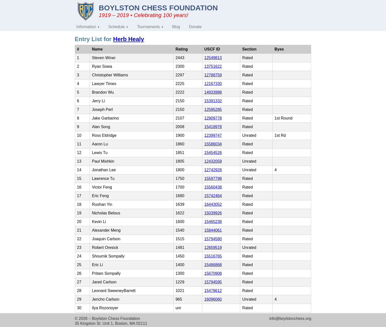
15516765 (213, 256)
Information (86, 27)
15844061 (213, 230)
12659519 (213, 247)
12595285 (213, 109)
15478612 (213, 291)
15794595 (213, 282)
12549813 (213, 58)
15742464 (213, 196)
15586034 (213, 144)
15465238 (213, 222)
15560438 (213, 187)
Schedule (116, 27)
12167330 (213, 84)
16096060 (213, 299)
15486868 (213, 265)
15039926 (213, 213)
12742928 (213, 170)
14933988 (213, 92)
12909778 (213, 118)
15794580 (213, 239)
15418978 (213, 127)
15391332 (213, 101)
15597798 (213, 178)
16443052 (213, 204)
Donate (195, 27)
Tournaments (148, 27)
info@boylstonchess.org (290, 318)
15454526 (213, 153)
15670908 (213, 273)
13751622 (213, 66)
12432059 (213, 161)
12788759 (213, 75)
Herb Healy (128, 39)
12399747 (213, 135)
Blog (176, 27)
